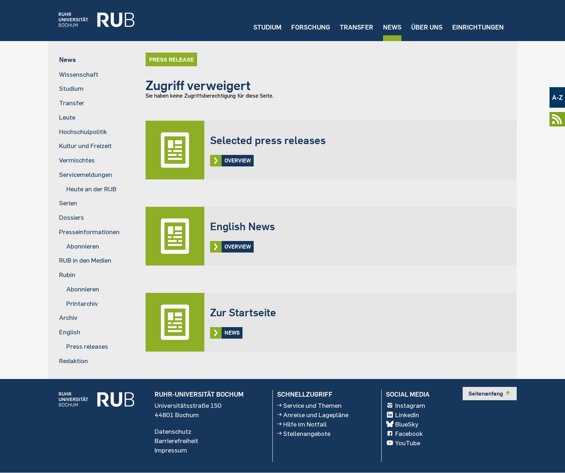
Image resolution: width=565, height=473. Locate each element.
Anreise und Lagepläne (312, 415)
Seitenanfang (489, 393)
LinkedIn (402, 415)
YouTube (403, 443)
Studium (267, 27)
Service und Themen (309, 405)
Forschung (310, 27)
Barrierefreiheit (176, 441)
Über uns (426, 27)
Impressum (171, 450)
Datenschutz (173, 431)
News (392, 27)
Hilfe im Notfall (302, 424)
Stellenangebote (303, 433)
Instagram (405, 405)
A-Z (557, 97)
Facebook (404, 433)
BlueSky (402, 424)
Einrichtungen (478, 27)
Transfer (356, 27)
